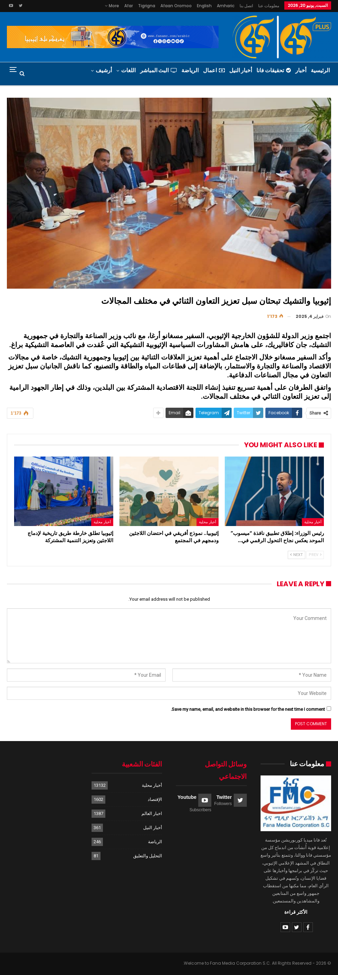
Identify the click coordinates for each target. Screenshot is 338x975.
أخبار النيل (240, 70)
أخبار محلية (312, 522)
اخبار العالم (151, 813)
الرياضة (190, 70)
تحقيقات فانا (273, 70)
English (204, 6)
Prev (315, 555)
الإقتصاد (155, 799)
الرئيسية (320, 70)
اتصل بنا (246, 6)
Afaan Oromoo (176, 6)
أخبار (300, 70)
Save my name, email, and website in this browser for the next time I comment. (248, 709)
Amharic (225, 6)
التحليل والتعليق (147, 855)
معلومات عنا (268, 6)
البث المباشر (158, 70)
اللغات (128, 70)
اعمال (214, 70)
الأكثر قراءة (295, 912)
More (112, 6)
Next (296, 555)
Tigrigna (146, 6)
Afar (128, 6)
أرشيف (104, 70)
